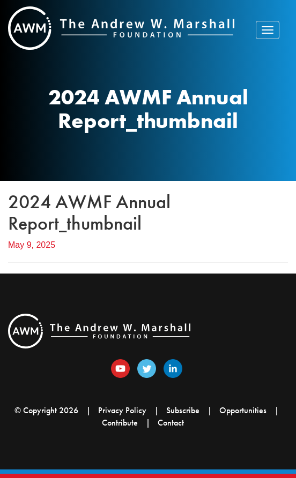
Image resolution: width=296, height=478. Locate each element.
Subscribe (182, 410)
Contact (171, 422)
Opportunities (243, 410)
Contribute (120, 422)
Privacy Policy (122, 410)
